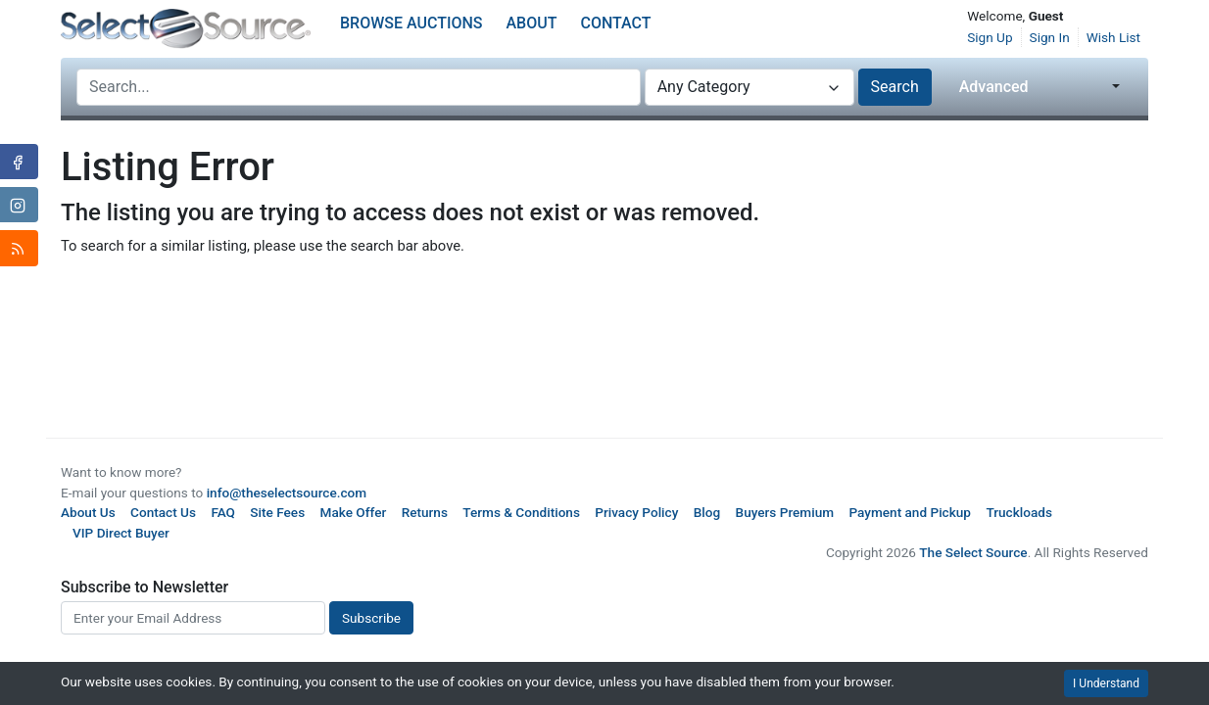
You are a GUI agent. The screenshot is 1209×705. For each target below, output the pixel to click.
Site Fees (277, 512)
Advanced (994, 86)
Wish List (1113, 37)
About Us (88, 512)
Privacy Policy (636, 512)
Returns (425, 512)
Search (895, 86)
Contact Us (163, 512)
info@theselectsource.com (287, 492)
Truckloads (1019, 512)
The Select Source (973, 552)
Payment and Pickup (909, 512)
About (532, 23)
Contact (615, 23)
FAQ (223, 512)
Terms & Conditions (521, 512)
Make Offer (353, 512)
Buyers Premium (785, 512)
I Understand (1106, 683)
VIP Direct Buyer (121, 532)
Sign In (1050, 37)
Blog (707, 512)
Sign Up (989, 37)
